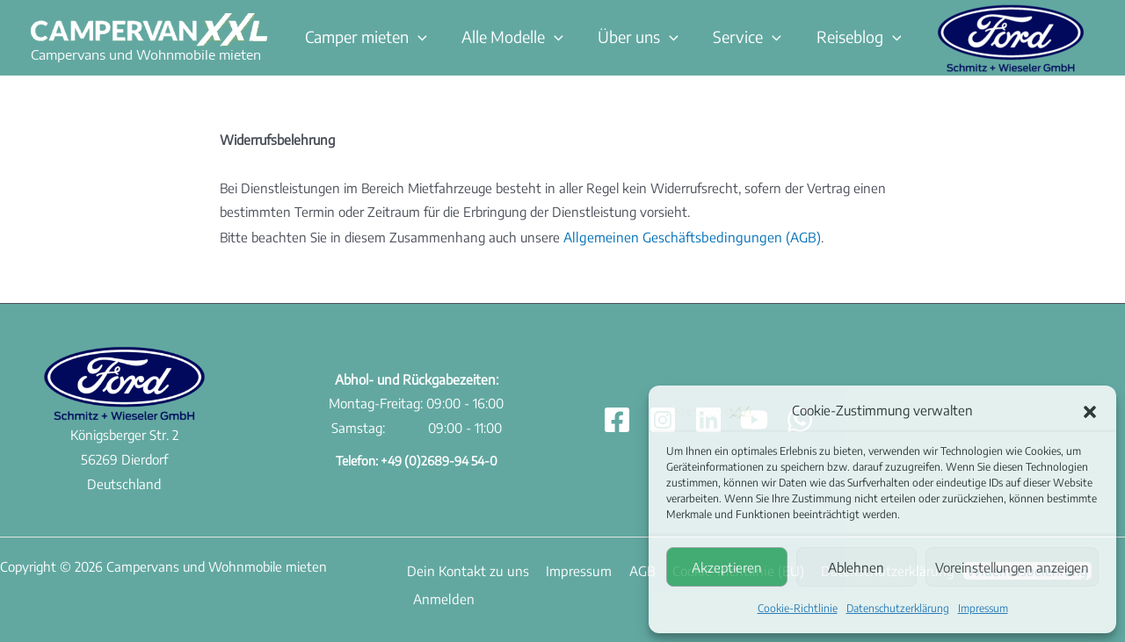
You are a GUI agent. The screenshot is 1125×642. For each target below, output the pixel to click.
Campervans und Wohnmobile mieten (146, 54)
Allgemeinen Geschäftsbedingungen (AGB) (686, 236)
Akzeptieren (727, 567)
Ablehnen (856, 567)
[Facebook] (617, 418)
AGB (627, 569)
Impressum (983, 608)
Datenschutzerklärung (897, 608)
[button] (1090, 411)
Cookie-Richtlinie (798, 608)
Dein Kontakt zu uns (464, 569)
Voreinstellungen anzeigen (1012, 567)
